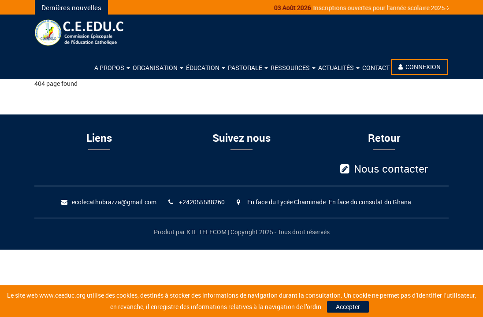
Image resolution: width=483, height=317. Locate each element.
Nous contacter (384, 169)
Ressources (293, 67)
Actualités (339, 67)
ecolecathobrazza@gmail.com (114, 202)
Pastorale (248, 67)
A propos (112, 67)
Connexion (419, 67)
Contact (376, 67)
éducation (205, 67)
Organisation (158, 67)
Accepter (348, 306)
